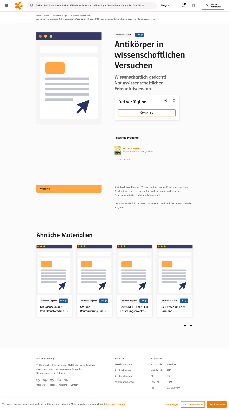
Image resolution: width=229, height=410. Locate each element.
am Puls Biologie (60, 15)
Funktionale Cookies (193, 404)
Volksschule (156, 364)
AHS (169, 370)
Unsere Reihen (42, 15)
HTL (152, 387)
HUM (169, 382)
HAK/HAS (155, 382)
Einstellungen (171, 404)
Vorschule (171, 364)
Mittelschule (157, 370)
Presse (52, 385)
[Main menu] (6, 5)
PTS (152, 376)
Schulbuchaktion (122, 370)
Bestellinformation (123, 364)
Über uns (40, 385)
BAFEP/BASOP (174, 387)
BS (168, 376)
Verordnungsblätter (124, 382)
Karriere (63, 385)
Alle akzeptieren (217, 404)
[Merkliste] (174, 100)
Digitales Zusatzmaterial (81, 15)
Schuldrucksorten (123, 376)
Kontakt (74, 385)
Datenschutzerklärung (114, 404)
